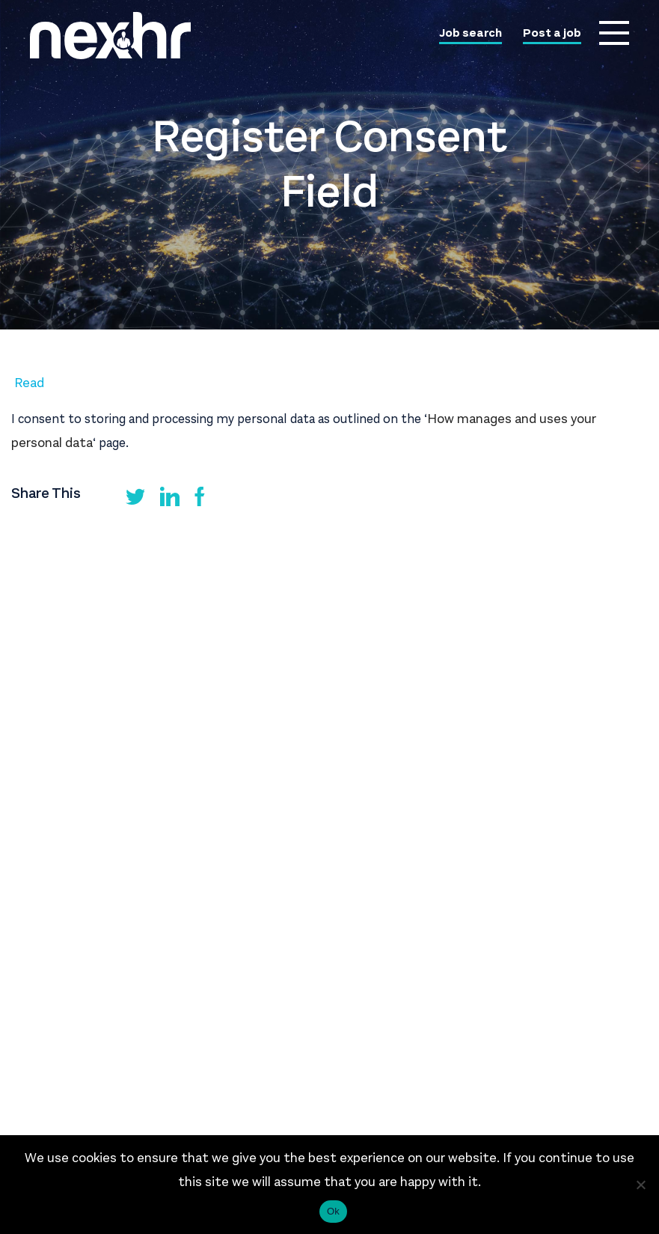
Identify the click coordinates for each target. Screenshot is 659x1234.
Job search (470, 33)
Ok (333, 1211)
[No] (640, 1184)
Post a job (552, 33)
